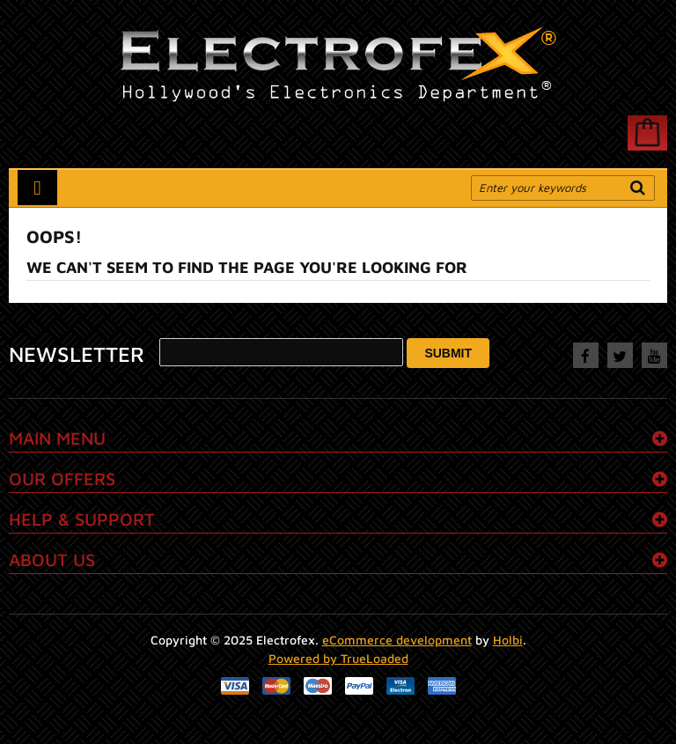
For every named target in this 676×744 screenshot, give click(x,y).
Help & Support (82, 519)
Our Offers (62, 478)
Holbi (508, 639)
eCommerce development (397, 639)
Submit (448, 353)
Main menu (57, 438)
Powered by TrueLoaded (338, 658)
